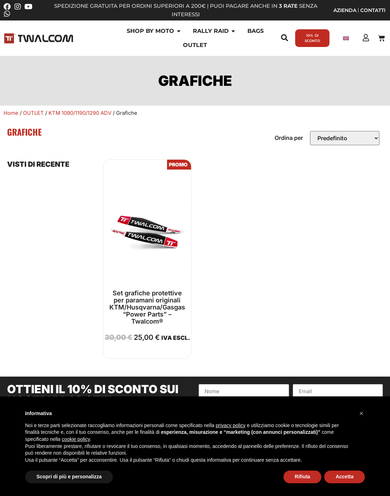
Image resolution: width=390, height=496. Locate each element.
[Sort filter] (344, 138)
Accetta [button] (344, 476)
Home (11, 113)
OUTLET (33, 113)
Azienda (344, 10)
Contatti (372, 10)
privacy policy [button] (231, 425)
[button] (361, 413)
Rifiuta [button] (302, 476)
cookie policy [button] (76, 439)
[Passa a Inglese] (345, 38)
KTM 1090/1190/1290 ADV (79, 113)
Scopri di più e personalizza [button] (69, 476)
